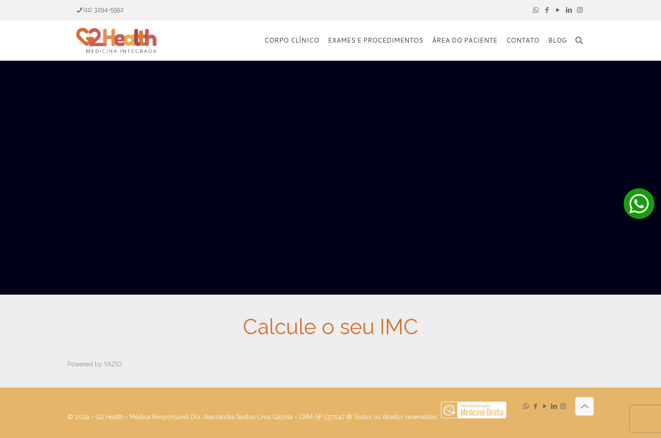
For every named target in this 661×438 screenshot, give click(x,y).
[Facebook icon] (546, 10)
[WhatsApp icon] (535, 10)
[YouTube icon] (558, 10)
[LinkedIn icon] (569, 10)
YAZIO (113, 364)
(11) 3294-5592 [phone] (103, 9)
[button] (639, 203)
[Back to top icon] (584, 406)
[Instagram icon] (580, 10)
